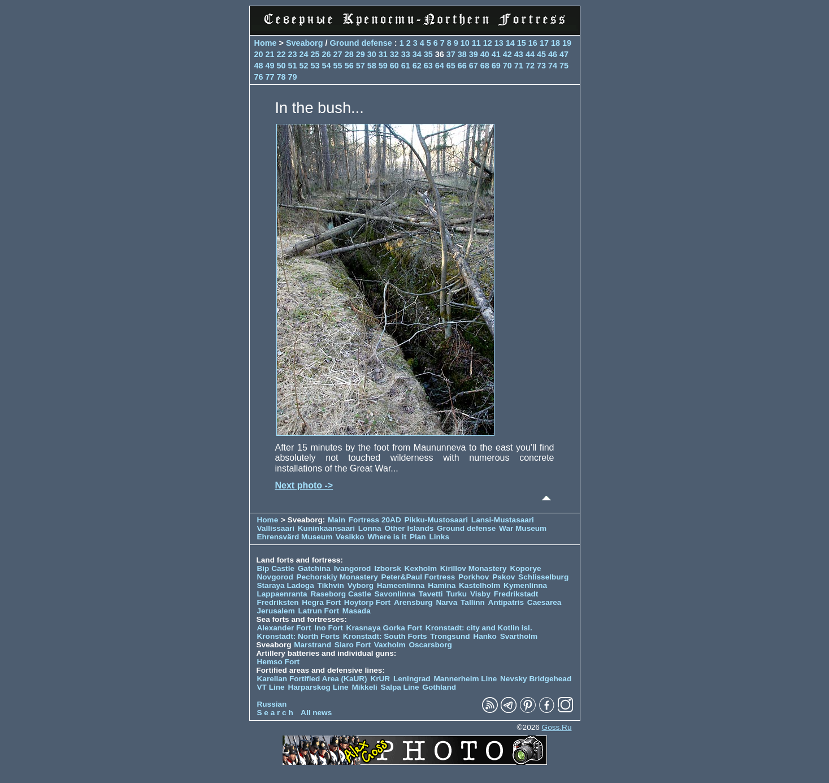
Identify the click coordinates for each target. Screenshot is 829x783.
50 (281, 65)
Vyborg (361, 585)
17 (544, 42)
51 (292, 65)
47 (563, 54)
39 (473, 54)
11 (476, 42)
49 (270, 65)
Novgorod (275, 577)
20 (258, 54)
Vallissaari (276, 528)
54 (326, 65)
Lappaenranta (282, 594)
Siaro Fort (353, 645)
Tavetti (431, 594)
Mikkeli (364, 687)
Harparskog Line (318, 687)
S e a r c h (275, 712)
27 (337, 54)
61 (405, 65)
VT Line (271, 687)
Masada (356, 611)
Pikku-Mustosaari (436, 520)
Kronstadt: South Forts (385, 636)
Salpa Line (400, 687)
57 (360, 65)
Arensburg (413, 602)
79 (292, 76)
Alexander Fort (284, 628)
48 (258, 65)
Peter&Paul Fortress (418, 577)
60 (394, 65)
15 (521, 42)
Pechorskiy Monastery (336, 577)
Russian (272, 704)
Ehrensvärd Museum (295, 537)
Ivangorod (352, 568)
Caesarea (544, 602)
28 (349, 54)
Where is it (386, 537)
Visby (480, 594)
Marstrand (312, 645)
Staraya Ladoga (285, 585)
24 (304, 54)
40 (484, 54)
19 (566, 42)
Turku (456, 594)
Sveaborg (304, 42)
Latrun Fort (319, 611)
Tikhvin (331, 585)
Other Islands (408, 528)
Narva (446, 602)
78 (281, 76)
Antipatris (506, 602)
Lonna (369, 528)
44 (530, 54)
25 (315, 54)
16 (532, 42)
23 (292, 54)
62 (417, 65)
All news (316, 712)
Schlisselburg (543, 577)
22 (281, 54)
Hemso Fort (278, 661)
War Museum (522, 528)
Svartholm (518, 636)
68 (484, 65)
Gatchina (314, 568)
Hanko (485, 636)
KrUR (380, 678)
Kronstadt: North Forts (299, 636)
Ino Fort (328, 628)
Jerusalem (276, 611)
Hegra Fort (321, 602)
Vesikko (350, 537)
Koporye (525, 568)
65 (450, 65)
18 (555, 42)
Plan (418, 537)
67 (473, 65)
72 (530, 65)
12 (487, 42)
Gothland (439, 687)
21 (270, 54)
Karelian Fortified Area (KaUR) (312, 678)
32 (394, 54)
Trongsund (450, 636)
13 (499, 42)
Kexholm (421, 568)
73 (541, 65)
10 (465, 42)
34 (417, 54)
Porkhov (473, 577)
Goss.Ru (557, 727)
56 (349, 65)
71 (518, 65)
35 (428, 54)
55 (337, 65)
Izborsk (387, 568)
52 (304, 65)
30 (371, 54)
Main (336, 520)
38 (462, 54)
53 (315, 65)
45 (541, 54)
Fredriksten (278, 602)
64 (439, 65)
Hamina (441, 585)
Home (265, 42)
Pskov (503, 577)
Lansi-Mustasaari (502, 520)
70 (507, 65)
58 (371, 65)
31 (383, 54)
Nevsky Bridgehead (535, 678)
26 (326, 54)
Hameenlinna (401, 585)
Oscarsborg (430, 645)
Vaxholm (390, 645)
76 (258, 76)
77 (270, 76)
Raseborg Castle (340, 594)
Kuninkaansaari (326, 528)
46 (552, 54)
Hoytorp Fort (367, 602)
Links (439, 537)
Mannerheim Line (465, 678)
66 (462, 65)
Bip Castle (275, 568)
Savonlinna (394, 594)
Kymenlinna (525, 585)
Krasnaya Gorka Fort (384, 628)
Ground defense (361, 42)
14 (510, 42)
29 (360, 54)
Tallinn (473, 602)
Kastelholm (479, 585)
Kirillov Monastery (473, 568)
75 (563, 65)
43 (518, 54)
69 (496, 65)
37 (450, 54)
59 (383, 65)
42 (507, 54)
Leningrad (412, 678)
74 (552, 65)
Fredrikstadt (516, 594)
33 (405, 54)
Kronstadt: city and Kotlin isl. (479, 628)
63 (428, 65)
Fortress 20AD (375, 520)
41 (496, 54)
